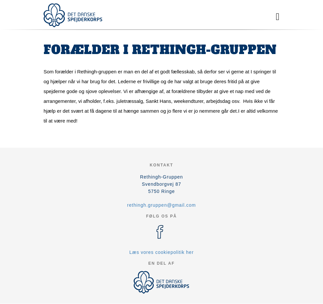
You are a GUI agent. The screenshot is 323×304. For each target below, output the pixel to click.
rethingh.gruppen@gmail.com (161, 205)
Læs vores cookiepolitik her (161, 252)
